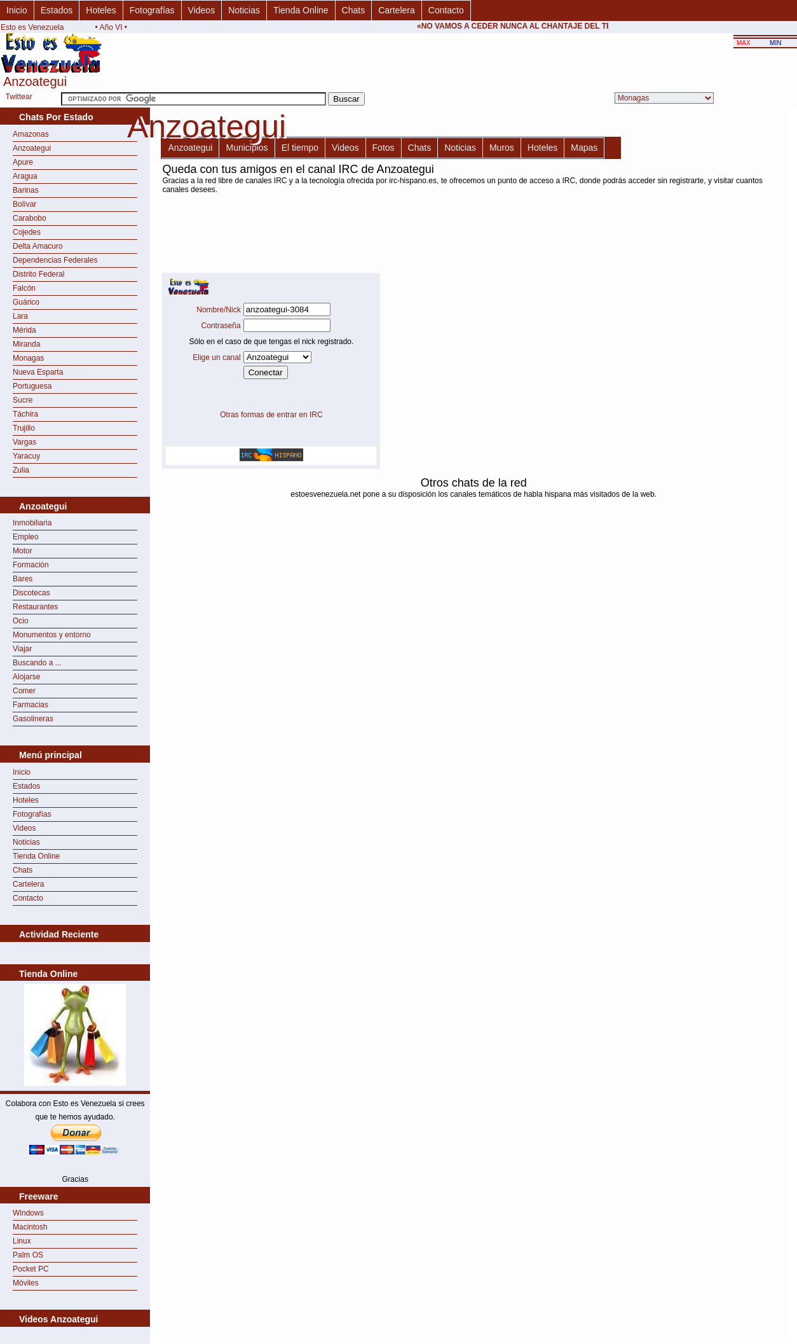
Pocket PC (31, 1268)
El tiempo (300, 147)
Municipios (247, 147)
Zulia (21, 470)
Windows (28, 1213)
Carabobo (29, 218)
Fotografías (152, 10)
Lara (20, 316)
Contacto (446, 10)
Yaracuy (26, 456)
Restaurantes (35, 606)
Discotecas (31, 592)
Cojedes (27, 232)
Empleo (26, 536)
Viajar (22, 648)
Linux (22, 1241)
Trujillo (24, 428)
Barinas (26, 190)
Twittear (19, 96)
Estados (57, 10)
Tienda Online (301, 10)
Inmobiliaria (32, 522)
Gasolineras (33, 718)
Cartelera (396, 10)
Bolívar (24, 204)
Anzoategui (32, 148)
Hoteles (101, 10)
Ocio (21, 620)
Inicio (16, 10)
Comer (24, 690)
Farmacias (30, 704)
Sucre (22, 400)
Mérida (24, 330)
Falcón (24, 288)
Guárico (26, 302)
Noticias (244, 10)
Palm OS (28, 1254)
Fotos (383, 147)
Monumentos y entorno (52, 634)
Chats (353, 10)
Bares (22, 578)
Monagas (28, 358)
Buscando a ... (37, 662)
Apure (23, 162)
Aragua (25, 176)
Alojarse (26, 676)
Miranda (26, 344)
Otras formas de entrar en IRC (271, 414)
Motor (22, 550)
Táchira (25, 414)
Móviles (26, 1282)
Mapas (584, 147)
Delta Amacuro (38, 246)
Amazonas (31, 134)
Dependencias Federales (55, 260)
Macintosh (30, 1227)
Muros (501, 147)
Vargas (24, 442)
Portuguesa (32, 386)
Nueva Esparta (38, 372)
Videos (201, 10)
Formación (31, 564)
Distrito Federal (38, 274)
